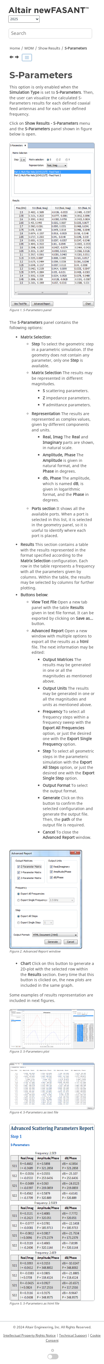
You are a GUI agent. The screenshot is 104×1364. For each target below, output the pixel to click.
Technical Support (73, 1335)
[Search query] (50, 33)
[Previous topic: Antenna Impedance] (12, 57)
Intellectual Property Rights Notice (29, 1335)
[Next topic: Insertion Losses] (17, 57)
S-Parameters (76, 48)
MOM (29, 48)
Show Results (49, 48)
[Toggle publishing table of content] (27, 57)
